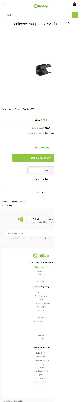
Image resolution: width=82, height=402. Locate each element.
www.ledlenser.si (41, 318)
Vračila (41, 299)
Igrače (41, 375)
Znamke (41, 339)
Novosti (41, 335)
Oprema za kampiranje (41, 360)
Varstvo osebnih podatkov (41, 303)
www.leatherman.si (41, 321)
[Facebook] (38, 281)
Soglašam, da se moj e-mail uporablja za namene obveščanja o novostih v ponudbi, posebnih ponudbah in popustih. (44, 238)
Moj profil (41, 292)
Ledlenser (49, 133)
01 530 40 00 (41, 267)
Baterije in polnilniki (41, 378)
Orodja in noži (41, 356)
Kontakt (41, 310)
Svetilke (41, 367)
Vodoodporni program (41, 382)
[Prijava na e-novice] (70, 233)
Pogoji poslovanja (41, 296)
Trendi (41, 385)
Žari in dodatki (41, 353)
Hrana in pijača (41, 364)
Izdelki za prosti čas (41, 371)
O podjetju (41, 307)
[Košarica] (75, 4)
